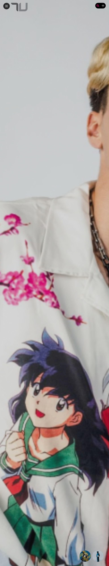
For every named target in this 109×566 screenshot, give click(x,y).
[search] (98, 5)
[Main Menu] (6, 6)
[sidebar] (103, 6)
